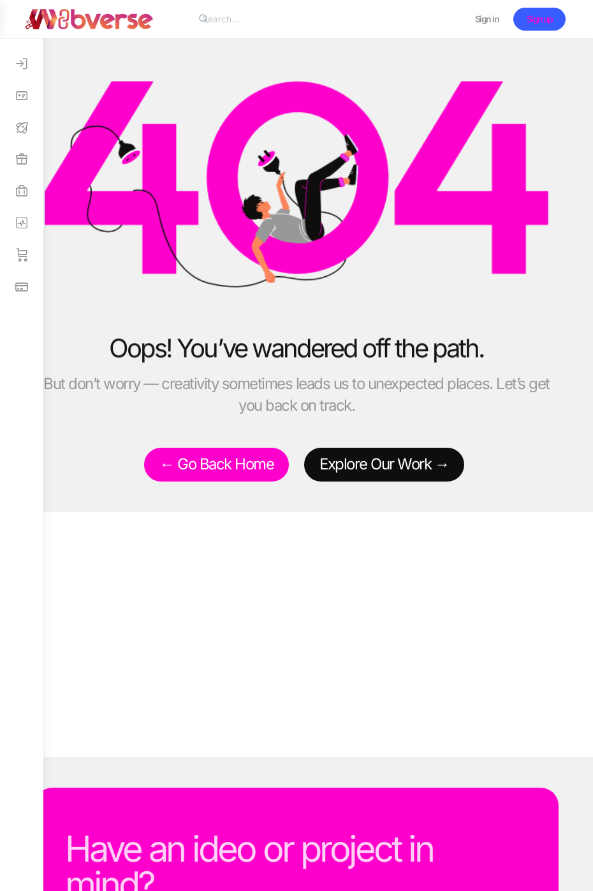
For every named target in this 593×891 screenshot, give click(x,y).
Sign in (489, 18)
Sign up (542, 18)
